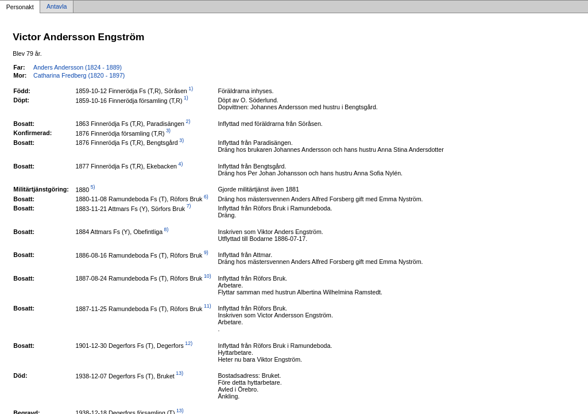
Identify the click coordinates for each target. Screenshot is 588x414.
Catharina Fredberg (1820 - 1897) (79, 75)
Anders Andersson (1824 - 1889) (77, 67)
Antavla (57, 6)
